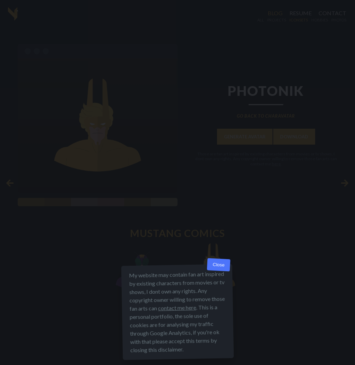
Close (219, 265)
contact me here (177, 307)
